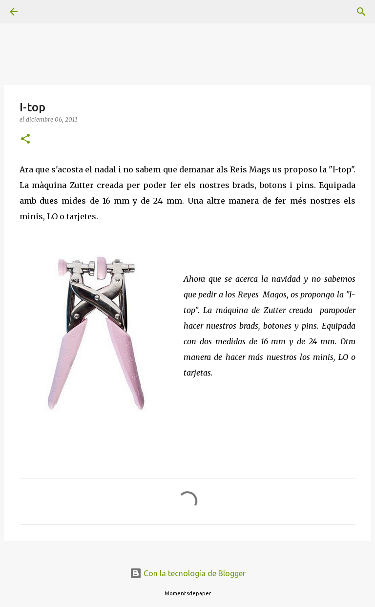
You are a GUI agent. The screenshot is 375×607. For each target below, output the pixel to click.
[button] (25, 139)
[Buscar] (41, 11)
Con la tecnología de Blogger (188, 573)
